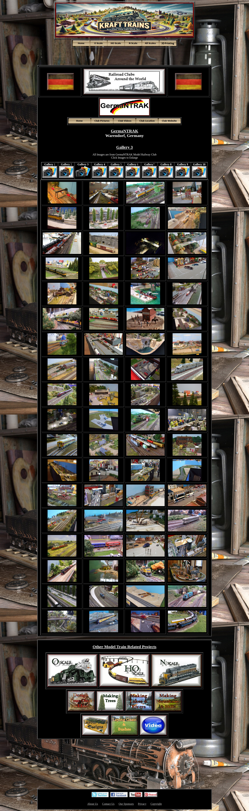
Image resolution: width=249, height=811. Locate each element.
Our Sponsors (126, 803)
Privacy (142, 803)
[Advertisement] (124, 56)
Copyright (156, 803)
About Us (92, 803)
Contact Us (108, 803)
